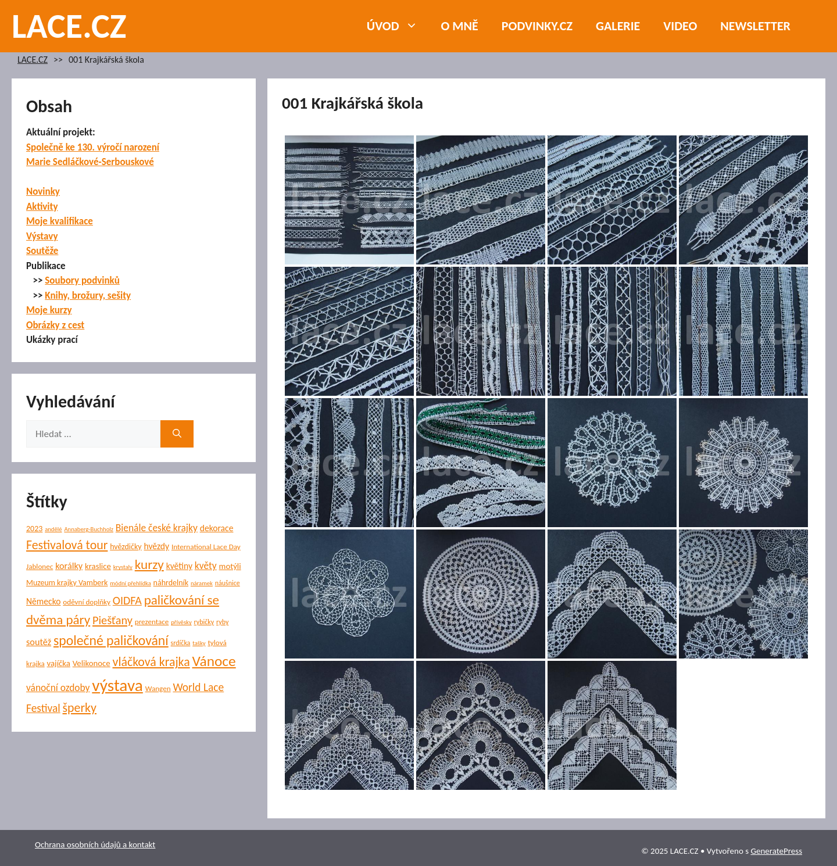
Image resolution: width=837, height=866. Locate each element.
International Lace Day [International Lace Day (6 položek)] (206, 547)
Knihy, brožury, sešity (88, 295)
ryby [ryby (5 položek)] (222, 622)
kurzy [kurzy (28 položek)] (149, 564)
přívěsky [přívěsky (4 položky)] (181, 622)
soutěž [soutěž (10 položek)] (38, 641)
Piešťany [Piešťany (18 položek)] (112, 620)
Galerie (618, 26)
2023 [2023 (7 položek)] (34, 529)
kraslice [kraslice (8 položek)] (98, 566)
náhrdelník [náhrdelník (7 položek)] (170, 583)
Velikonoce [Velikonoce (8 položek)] (91, 663)
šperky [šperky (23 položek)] (79, 707)
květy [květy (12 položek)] (206, 565)
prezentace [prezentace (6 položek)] (152, 622)
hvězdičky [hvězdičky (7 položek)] (125, 547)
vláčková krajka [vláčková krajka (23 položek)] (151, 662)
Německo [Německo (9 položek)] (43, 601)
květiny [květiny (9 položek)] (179, 565)
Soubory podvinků (82, 280)
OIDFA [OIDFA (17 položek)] (127, 600)
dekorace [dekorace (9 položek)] (217, 528)
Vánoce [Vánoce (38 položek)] (214, 661)
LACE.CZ (69, 26)
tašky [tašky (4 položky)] (198, 643)
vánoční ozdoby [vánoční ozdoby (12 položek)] (58, 687)
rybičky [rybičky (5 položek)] (204, 622)
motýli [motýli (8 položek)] (230, 566)
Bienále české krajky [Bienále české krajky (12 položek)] (157, 527)
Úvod (398, 26)
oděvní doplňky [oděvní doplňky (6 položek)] (86, 602)
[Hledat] (177, 434)
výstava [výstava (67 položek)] (117, 685)
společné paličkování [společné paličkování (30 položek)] (111, 640)
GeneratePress (776, 851)
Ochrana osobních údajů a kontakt (95, 844)
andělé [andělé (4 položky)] (53, 529)
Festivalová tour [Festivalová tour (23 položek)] (67, 545)
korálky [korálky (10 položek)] (69, 565)
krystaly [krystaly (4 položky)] (123, 567)
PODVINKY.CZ (537, 26)
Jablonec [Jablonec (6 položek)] (39, 566)
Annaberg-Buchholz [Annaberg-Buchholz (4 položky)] (88, 529)
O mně (459, 26)
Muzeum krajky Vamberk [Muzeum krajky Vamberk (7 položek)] (67, 583)
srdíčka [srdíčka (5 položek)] (181, 643)
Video (680, 26)
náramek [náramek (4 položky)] (202, 583)
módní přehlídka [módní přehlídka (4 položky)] (130, 583)
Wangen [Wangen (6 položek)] (158, 688)
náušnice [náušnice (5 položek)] (227, 583)
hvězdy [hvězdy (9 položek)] (157, 546)
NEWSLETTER (755, 26)
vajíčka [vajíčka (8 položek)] (58, 663)
